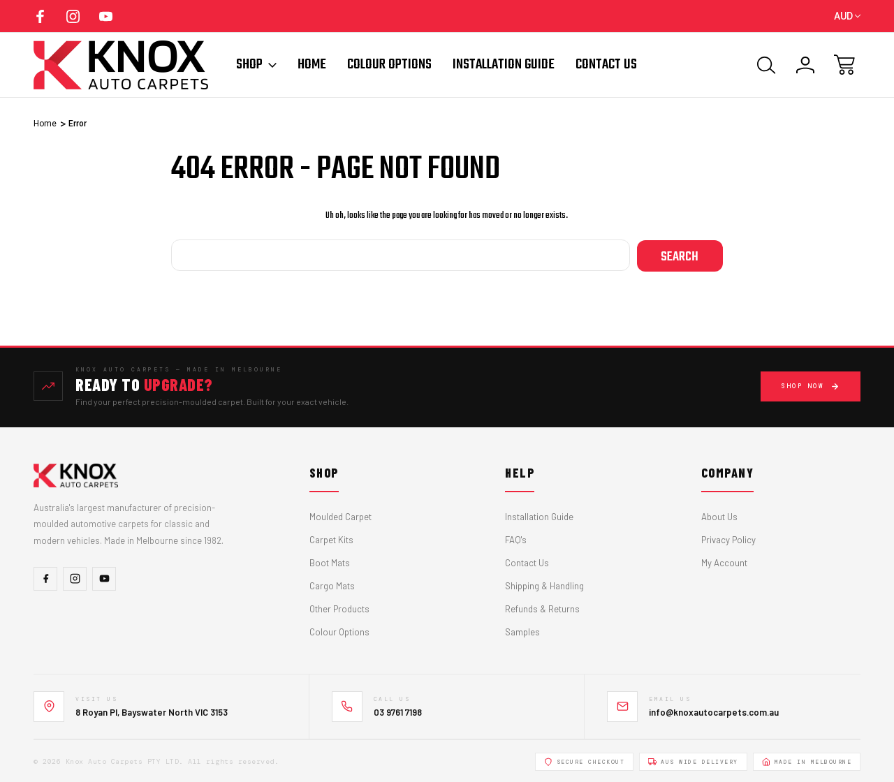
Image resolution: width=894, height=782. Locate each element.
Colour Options (389, 65)
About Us (719, 516)
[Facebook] (45, 578)
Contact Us (606, 65)
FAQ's (516, 539)
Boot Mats (329, 562)
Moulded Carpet (340, 516)
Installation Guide (504, 65)
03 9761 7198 (398, 710)
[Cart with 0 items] (844, 65)
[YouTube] (104, 578)
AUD (847, 16)
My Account (724, 562)
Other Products (339, 608)
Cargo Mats (332, 585)
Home (312, 65)
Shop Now (811, 385)
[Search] (766, 65)
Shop (256, 65)
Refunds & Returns (542, 608)
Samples (522, 631)
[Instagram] (75, 578)
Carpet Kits (331, 539)
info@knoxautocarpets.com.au (714, 710)
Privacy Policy (728, 539)
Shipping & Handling (544, 585)
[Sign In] (805, 65)
